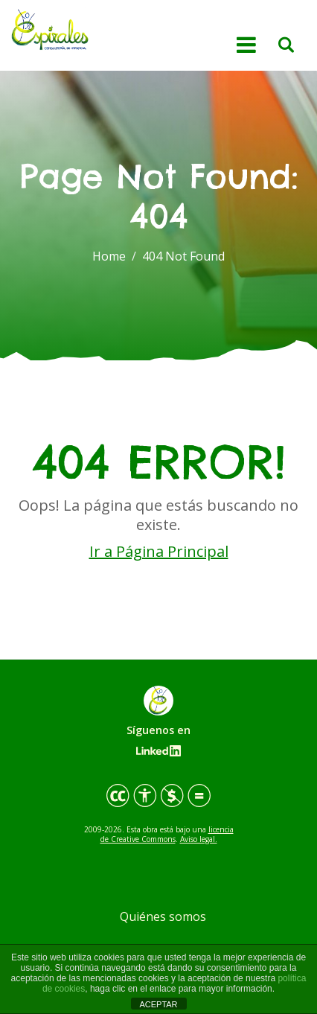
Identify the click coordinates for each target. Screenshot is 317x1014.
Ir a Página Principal (158, 551)
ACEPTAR (158, 1004)
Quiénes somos (163, 916)
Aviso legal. (198, 839)
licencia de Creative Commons (167, 834)
